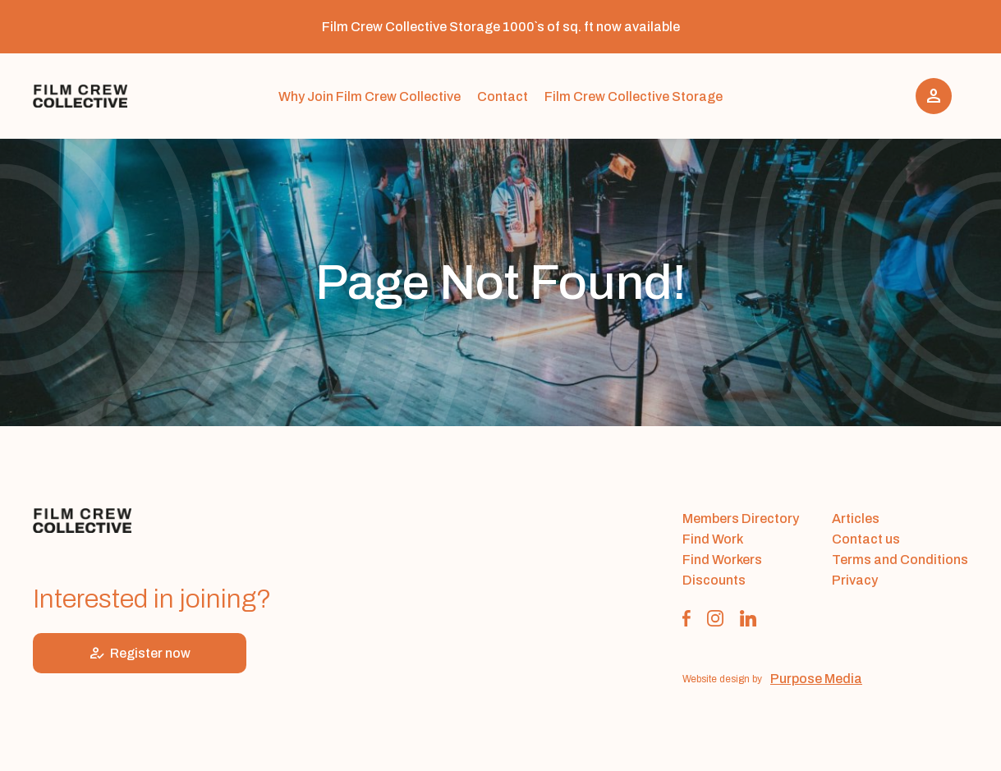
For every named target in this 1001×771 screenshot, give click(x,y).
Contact (502, 96)
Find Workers (722, 560)
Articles (855, 518)
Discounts (714, 580)
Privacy (855, 580)
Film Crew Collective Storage (633, 96)
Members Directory (740, 518)
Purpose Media (816, 679)
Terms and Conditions (900, 560)
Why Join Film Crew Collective (369, 96)
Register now (140, 653)
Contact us (866, 539)
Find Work (712, 539)
